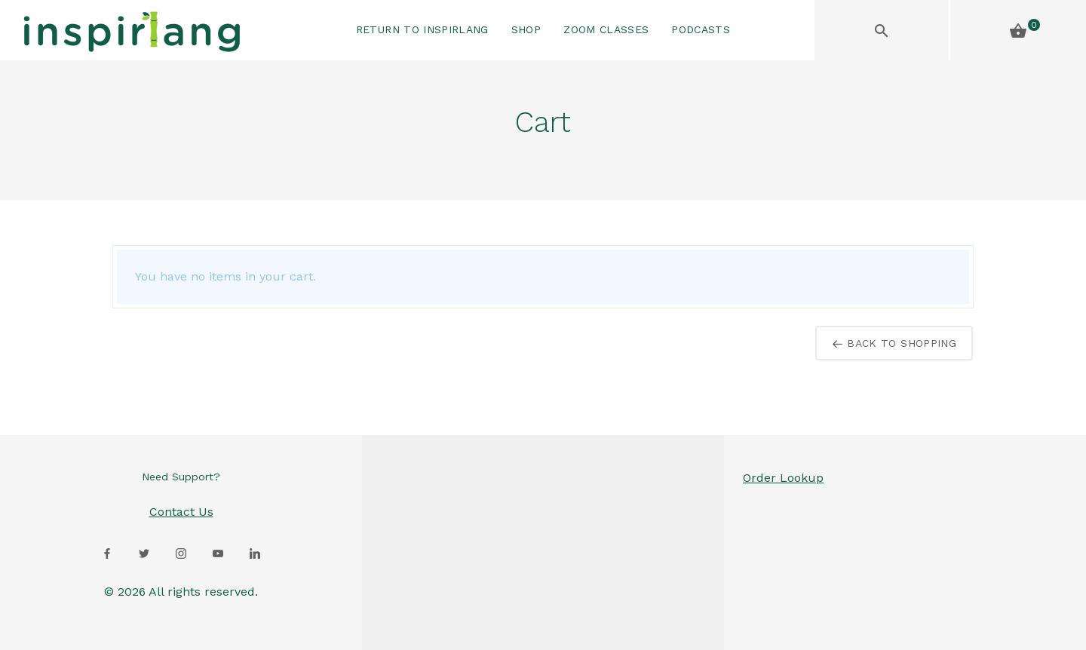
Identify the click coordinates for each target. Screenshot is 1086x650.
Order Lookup (783, 478)
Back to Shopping (894, 343)
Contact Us (181, 511)
